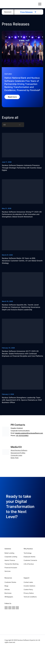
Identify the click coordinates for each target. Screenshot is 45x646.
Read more (12, 97)
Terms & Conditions (30, 597)
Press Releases (27, 12)
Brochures (8, 593)
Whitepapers (9, 597)
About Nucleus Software (19, 450)
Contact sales (28, 582)
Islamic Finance (10, 560)
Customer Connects (30, 560)
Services (7, 571)
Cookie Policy (28, 589)
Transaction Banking (11, 564)
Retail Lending (9, 553)
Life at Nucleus (29, 564)
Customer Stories (10, 582)
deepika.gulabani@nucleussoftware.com (29, 433)
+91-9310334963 (22, 435)
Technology (28, 553)
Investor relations (29, 586)
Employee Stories (29, 557)
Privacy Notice (29, 593)
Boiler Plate (14, 458)
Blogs (6, 586)
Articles (7, 589)
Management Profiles (18, 453)
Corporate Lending (11, 557)
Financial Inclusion (11, 567)
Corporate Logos (16, 455)
